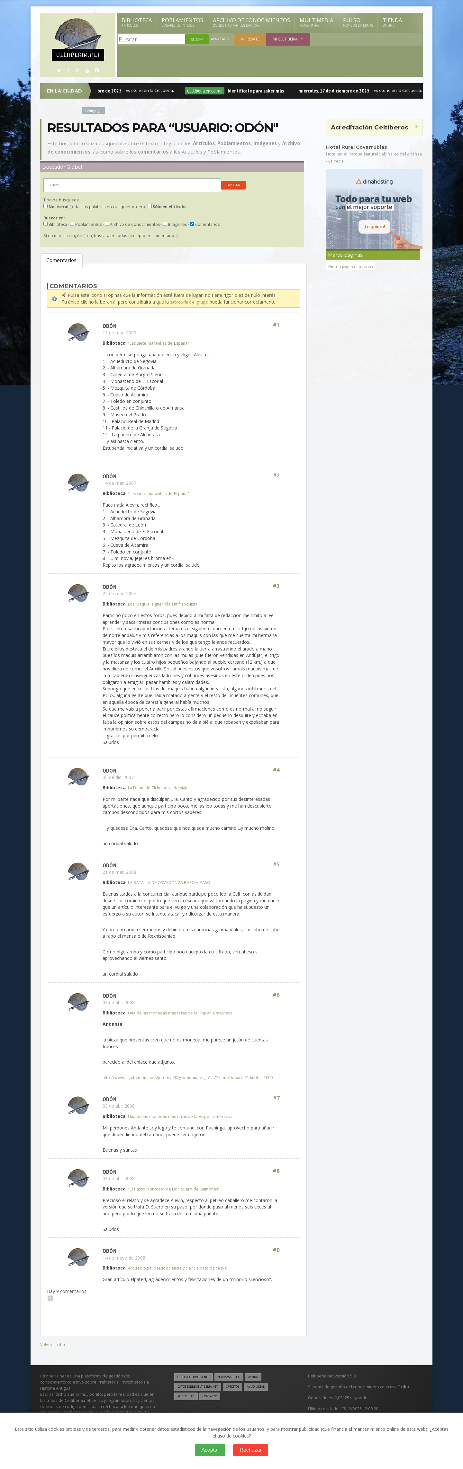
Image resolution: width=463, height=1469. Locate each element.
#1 (276, 325)
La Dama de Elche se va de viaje (161, 787)
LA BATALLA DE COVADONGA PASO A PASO (175, 882)
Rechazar (250, 1450)
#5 (276, 865)
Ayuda (264, 1383)
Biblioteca (137, 22)
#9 (276, 1257)
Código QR (94, 110)
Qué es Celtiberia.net (196, 1383)
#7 (276, 1105)
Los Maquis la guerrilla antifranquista (166, 603)
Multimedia (316, 22)
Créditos (242, 1393)
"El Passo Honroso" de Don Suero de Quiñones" (178, 1195)
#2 (276, 476)
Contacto (214, 1403)
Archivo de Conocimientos (251, 22)
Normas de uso (237, 1383)
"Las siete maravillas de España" (161, 343)
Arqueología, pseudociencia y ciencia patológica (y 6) (183, 1274)
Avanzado (220, 39)
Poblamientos (182, 22)
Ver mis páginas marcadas (353, 266)
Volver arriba (53, 1350)
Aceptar (210, 1450)
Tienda (392, 22)
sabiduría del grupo (190, 302)
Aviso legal (268, 1393)
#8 (276, 1178)
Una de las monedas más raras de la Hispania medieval (185, 1012)
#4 (276, 770)
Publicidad (187, 1403)
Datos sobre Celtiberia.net (201, 1393)
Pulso (358, 22)
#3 (276, 586)
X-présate (251, 39)
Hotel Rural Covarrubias (359, 147)
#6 (276, 995)
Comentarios (61, 260)
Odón (110, 325)
